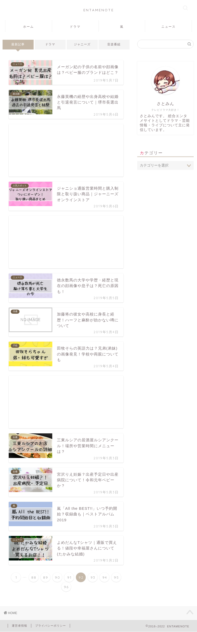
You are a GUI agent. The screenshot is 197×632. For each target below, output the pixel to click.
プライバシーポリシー (50, 625)
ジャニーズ (82, 44)
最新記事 (18, 44)
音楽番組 (114, 44)
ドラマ (75, 26)
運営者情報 (19, 625)
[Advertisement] (66, 150)
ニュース (168, 26)
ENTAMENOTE (98, 10)
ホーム (28, 26)
